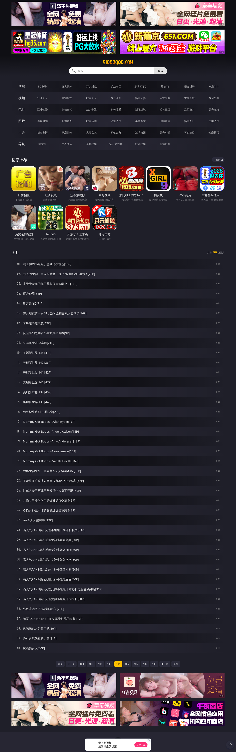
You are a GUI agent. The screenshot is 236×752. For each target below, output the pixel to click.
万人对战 (91, 86)
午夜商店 (67, 144)
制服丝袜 (140, 109)
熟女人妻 (140, 98)
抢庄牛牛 (214, 86)
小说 (21, 132)
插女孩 (42, 144)
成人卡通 (91, 109)
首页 (60, 663)
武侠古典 (116, 132)
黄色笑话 (189, 132)
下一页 (164, 663)
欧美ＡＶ (91, 98)
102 (100, 663)
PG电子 (42, 86)
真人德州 (67, 86)
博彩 (21, 86)
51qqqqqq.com (118, 62)
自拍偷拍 (67, 98)
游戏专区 (116, 86)
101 (91, 663)
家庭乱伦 (67, 132)
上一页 (71, 663)
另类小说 (165, 132)
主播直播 (189, 98)
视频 (21, 98)
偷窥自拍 (42, 121)
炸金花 (165, 86)
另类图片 (214, 121)
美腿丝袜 (140, 121)
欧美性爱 (116, 109)
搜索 (160, 71)
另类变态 (214, 109)
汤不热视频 (115, 144)
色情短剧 (165, 144)
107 (145, 663)
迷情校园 (140, 132)
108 (154, 663)
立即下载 (141, 744)
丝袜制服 (165, 98)
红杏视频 (140, 144)
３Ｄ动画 (116, 98)
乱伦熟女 (189, 109)
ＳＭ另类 (214, 98)
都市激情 (42, 132)
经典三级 (165, 109)
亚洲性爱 (42, 109)
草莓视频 (91, 144)
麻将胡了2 (140, 86)
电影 (21, 109)
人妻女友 (91, 132)
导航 (21, 144)
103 (109, 663)
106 (136, 663)
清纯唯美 (165, 121)
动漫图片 (116, 121)
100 (82, 663)
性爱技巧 (214, 132)
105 (127, 663)
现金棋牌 (189, 86)
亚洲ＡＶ (42, 98)
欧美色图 (91, 121)
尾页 (175, 663)
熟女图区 (189, 121)
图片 (21, 121)
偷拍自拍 (67, 109)
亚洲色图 (67, 121)
